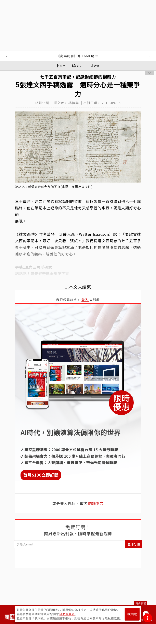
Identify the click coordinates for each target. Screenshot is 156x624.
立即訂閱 (134, 544)
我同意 (132, 614)
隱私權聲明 (67, 614)
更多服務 (140, 603)
